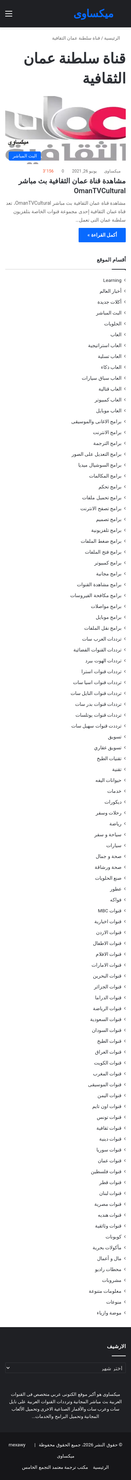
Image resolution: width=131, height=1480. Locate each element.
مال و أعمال (109, 1258)
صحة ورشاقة (108, 867)
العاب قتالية (110, 389)
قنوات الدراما (108, 997)
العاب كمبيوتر (108, 400)
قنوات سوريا (109, 1150)
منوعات (114, 1302)
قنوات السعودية (106, 1019)
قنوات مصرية (108, 1204)
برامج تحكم (110, 486)
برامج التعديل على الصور (97, 454)
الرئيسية (115, 38)
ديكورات (113, 802)
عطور (116, 889)
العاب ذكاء (111, 367)
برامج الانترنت (107, 432)
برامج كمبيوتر (108, 563)
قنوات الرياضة (107, 1008)
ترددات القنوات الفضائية (97, 650)
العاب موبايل (109, 410)
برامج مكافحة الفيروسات (96, 595)
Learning (112, 280)
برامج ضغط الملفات (101, 541)
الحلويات (113, 323)
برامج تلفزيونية (106, 530)
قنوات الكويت (108, 1063)
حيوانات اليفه (108, 780)
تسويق (115, 736)
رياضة (115, 823)
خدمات (114, 791)
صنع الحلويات (108, 878)
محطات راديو (108, 1269)
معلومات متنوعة (105, 1291)
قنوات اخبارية (108, 921)
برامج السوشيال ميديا (100, 465)
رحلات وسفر (109, 813)
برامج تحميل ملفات (102, 497)
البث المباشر (109, 313)
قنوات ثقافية (109, 1128)
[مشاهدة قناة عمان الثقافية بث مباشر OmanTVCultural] (65, 130)
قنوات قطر (110, 1182)
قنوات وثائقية (108, 1226)
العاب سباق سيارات (102, 378)
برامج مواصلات (106, 606)
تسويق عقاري (108, 747)
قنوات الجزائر (108, 986)
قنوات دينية (110, 1139)
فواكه (116, 900)
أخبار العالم (111, 291)
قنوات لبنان (110, 1193)
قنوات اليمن (109, 1095)
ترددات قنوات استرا (101, 671)
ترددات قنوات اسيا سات (97, 682)
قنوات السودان (107, 1030)
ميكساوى (112, 171)
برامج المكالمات (105, 476)
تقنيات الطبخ (109, 758)
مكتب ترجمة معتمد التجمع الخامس (55, 1467)
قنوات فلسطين (106, 1171)
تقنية (117, 769)
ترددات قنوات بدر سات (98, 704)
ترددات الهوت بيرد (103, 660)
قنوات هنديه (110, 1215)
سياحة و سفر (108, 834)
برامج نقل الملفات (103, 628)
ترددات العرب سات (102, 639)
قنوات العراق (108, 1052)
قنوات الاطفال (107, 943)
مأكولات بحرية (107, 1247)
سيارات (114, 845)
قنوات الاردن (109, 932)
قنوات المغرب (107, 1073)
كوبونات (113, 1236)
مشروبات (112, 1280)
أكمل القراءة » (102, 235)
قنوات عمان (110, 1160)
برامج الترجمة (107, 443)
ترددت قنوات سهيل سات (96, 726)
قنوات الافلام (109, 954)
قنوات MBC (110, 910)
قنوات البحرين (107, 976)
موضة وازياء (109, 1313)
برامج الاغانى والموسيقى (96, 421)
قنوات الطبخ (109, 1041)
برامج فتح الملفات (103, 552)
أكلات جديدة (109, 302)
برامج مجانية (109, 573)
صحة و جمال (109, 856)
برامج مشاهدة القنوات (99, 584)
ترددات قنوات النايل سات (96, 693)
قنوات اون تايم (107, 1106)
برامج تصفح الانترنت (101, 508)
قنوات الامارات (107, 965)
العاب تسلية (110, 356)
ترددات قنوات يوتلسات (98, 715)
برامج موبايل (109, 617)
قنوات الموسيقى (105, 1084)
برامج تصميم (109, 519)
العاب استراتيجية (105, 345)
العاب (116, 334)
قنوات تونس (109, 1117)
